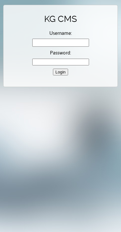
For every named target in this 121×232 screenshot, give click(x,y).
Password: (60, 53)
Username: (60, 33)
